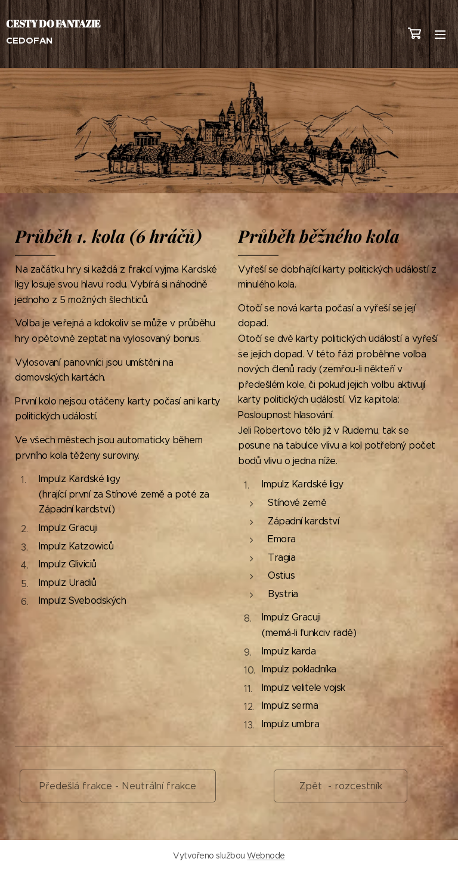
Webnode (266, 855)
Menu (440, 34)
